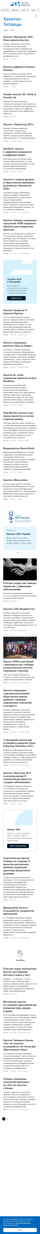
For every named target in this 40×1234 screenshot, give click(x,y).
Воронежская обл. (24, 682)
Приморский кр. (23, 630)
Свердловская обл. (24, 1032)
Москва (20, 141)
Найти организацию (18, 846)
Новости (6, 601)
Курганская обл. (23, 335)
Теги (12, 30)
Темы (5, 30)
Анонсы (5, 59)
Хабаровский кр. (23, 367)
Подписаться (16, 298)
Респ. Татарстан (23, 1071)
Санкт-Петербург (23, 212)
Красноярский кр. (23, 937)
